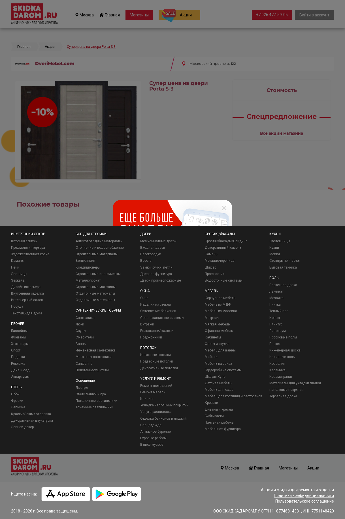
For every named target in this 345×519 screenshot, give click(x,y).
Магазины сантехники (94, 357)
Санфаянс (84, 364)
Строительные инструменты (98, 274)
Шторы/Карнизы (24, 241)
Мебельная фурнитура (223, 429)
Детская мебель (218, 383)
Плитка (275, 304)
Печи (15, 267)
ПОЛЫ (274, 278)
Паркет (274, 344)
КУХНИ (275, 234)
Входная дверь (152, 248)
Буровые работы (153, 438)
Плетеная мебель (219, 422)
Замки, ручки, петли (156, 267)
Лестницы (19, 274)
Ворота (146, 261)
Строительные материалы (97, 254)
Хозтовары (20, 344)
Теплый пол (278, 311)
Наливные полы (282, 357)
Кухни (274, 248)
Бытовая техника (283, 267)
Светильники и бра (91, 394)
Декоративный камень (223, 248)
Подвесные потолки (156, 361)
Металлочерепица (220, 261)
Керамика (277, 370)
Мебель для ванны (220, 350)
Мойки (274, 254)
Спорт (15, 350)
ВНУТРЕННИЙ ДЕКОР (28, 234)
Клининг (147, 399)
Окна (144, 298)
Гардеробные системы (223, 370)
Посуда (17, 306)
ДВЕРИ (145, 234)
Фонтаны (18, 337)
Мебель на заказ (218, 364)
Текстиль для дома (26, 313)
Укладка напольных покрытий (164, 405)
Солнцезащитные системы (162, 318)
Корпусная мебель (220, 298)
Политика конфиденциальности (304, 495)
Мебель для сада (219, 390)
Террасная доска (283, 396)
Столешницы (279, 241)
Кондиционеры (88, 267)
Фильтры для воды (284, 261)
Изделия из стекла (155, 304)
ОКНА (145, 291)
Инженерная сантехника (96, 350)
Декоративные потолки (159, 368)
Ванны (81, 344)
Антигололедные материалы (99, 241)
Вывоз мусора (151, 445)
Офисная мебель (219, 331)
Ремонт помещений (156, 386)
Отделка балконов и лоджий (163, 419)
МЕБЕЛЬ (211, 291)
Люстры (82, 388)
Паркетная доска (283, 285)
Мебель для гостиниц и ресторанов (233, 396)
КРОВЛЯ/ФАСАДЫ (220, 234)
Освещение (85, 381)
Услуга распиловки (156, 412)
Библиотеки (214, 416)
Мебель (211, 357)
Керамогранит (280, 377)
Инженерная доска (285, 350)
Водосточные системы (223, 280)
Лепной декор (22, 427)
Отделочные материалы (95, 293)
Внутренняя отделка (27, 293)
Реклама (18, 364)
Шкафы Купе (215, 377)
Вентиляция (85, 261)
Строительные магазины (96, 287)
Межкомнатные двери (158, 241)
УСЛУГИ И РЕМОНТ (155, 379)
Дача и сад (20, 370)
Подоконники (151, 337)
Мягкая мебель (217, 324)
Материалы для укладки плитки (295, 383)
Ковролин (277, 364)
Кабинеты (213, 337)
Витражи (147, 324)
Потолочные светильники (96, 401)
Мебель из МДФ (218, 304)
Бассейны (19, 331)
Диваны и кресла (219, 409)
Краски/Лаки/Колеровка (31, 414)
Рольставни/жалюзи (156, 331)
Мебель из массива (221, 311)
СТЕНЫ (16, 387)
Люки (80, 324)
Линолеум (277, 331)
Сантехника (85, 318)
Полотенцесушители (92, 370)
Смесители (85, 337)
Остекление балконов (158, 311)
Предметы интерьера (28, 248)
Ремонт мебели (152, 392)
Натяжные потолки (155, 355)
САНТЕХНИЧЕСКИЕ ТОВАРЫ (98, 310)
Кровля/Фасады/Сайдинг (226, 241)
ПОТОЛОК (148, 348)
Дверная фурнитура (156, 274)
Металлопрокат (88, 280)
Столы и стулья (217, 344)
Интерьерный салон (27, 300)
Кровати (211, 403)
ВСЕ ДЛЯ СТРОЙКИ (91, 234)
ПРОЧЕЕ (17, 324)
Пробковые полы (283, 337)
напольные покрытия (286, 390)
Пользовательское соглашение (304, 501)
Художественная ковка (30, 254)
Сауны (81, 331)
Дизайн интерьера (26, 287)
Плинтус (276, 324)
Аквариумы (20, 377)
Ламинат (276, 291)
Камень (211, 254)
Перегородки (150, 254)
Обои (15, 394)
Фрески (17, 401)
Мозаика (276, 298)
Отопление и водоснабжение (100, 248)
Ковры (274, 318)
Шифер (210, 267)
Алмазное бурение (155, 432)
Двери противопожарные (160, 280)
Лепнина (18, 407)
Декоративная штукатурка (32, 421)
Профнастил (215, 274)
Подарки (18, 357)
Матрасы (212, 318)
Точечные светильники (94, 407)
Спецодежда (150, 425)
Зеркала (18, 280)
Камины (17, 261)
